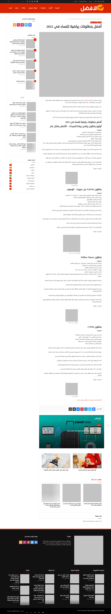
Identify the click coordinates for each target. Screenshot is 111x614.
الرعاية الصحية (89, 19)
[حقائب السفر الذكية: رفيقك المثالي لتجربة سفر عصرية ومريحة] (30, 107)
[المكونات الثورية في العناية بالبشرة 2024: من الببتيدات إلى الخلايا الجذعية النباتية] (30, 54)
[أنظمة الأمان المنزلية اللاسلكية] (99, 599)
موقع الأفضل (101, 610)
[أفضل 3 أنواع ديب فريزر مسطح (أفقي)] (74, 578)
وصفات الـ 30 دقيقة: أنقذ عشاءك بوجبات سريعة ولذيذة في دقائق (18, 125)
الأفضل (51, 8)
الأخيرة (22, 97)
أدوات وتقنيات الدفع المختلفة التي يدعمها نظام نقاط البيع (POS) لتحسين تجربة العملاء (51, 505)
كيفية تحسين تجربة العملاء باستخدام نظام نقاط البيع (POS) (72, 504)
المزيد (10, 8)
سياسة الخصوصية (83, 1)
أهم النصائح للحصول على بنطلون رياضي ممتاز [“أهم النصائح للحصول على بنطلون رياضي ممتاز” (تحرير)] (89, 400)
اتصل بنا (75, 1)
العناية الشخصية (30, 190)
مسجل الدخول (92, 521)
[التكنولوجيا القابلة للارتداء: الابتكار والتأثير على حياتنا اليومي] (99, 589)
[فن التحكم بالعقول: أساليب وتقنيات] (24, 590)
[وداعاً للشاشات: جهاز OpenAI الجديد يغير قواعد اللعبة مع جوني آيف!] (49, 599)
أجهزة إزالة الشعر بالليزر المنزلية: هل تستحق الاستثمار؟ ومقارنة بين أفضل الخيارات (17, 41)
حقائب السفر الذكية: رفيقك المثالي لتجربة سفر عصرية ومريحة (87, 433)
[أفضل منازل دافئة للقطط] (74, 599)
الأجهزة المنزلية (30, 185)
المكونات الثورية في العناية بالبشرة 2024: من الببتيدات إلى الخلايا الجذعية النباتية (17, 52)
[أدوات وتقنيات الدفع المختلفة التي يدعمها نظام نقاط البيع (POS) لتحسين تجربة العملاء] (51, 493)
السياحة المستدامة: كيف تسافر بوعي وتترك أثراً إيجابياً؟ (38, 576)
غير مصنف (31, 188)
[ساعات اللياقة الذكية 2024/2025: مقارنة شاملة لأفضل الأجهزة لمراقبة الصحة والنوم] (49, 589)
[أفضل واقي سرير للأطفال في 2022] (74, 589)
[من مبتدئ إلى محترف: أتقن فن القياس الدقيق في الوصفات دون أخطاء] (30, 138)
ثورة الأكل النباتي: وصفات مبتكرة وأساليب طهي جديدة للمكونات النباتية (18, 146)
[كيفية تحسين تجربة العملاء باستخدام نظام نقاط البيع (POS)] (71, 493)
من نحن (90, 1)
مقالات (23, 8)
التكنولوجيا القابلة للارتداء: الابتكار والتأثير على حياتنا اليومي (88, 587)
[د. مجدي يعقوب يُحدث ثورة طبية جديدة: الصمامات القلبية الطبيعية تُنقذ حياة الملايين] (24, 578)
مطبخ (16, 8)
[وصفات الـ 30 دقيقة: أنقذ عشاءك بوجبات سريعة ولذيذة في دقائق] (30, 128)
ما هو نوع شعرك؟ (20, 81)
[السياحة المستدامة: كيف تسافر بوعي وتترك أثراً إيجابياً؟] (30, 64)
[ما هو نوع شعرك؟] (30, 85)
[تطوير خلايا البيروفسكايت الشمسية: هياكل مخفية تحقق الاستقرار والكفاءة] (24, 600)
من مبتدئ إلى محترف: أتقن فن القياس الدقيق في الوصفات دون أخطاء (18, 136)
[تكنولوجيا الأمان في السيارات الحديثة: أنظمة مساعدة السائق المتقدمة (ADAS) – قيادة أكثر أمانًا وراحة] (30, 117)
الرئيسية (57, 8)
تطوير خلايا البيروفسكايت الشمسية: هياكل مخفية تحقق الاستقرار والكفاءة (13, 598)
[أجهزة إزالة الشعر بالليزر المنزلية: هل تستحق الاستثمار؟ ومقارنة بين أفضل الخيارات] (30, 43)
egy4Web (79, 610)
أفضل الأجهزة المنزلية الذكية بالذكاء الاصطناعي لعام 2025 (93, 504)
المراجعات (43, 8)
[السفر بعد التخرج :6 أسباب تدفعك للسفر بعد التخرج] (30, 74)
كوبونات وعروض (33, 8)
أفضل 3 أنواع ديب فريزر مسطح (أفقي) (63, 576)
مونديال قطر (31, 182)
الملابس (86, 100)
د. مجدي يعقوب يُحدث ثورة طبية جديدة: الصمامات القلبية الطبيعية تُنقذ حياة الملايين (13, 578)
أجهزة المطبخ (30, 180)
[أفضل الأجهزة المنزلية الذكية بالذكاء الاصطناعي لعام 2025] (92, 493)
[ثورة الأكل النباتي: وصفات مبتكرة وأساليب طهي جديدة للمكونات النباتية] (30, 148)
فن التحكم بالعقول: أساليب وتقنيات (14, 587)
